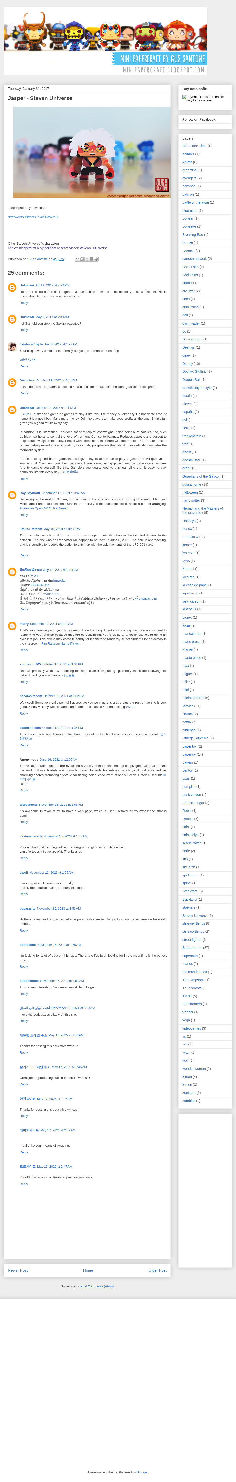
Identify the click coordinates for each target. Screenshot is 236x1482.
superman (190, 956)
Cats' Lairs (190, 267)
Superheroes (192, 948)
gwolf (24, 872)
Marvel (187, 649)
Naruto (187, 714)
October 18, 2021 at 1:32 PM (64, 696)
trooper (187, 1012)
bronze (187, 243)
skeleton (188, 867)
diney (186, 355)
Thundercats (192, 988)
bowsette (189, 226)
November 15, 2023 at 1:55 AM (61, 804)
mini (185, 690)
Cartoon (188, 251)
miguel (187, 674)
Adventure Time (194, 146)
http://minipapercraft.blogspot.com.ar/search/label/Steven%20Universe (58, 248)
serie (186, 851)
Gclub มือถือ (69, 472)
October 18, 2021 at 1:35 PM (62, 728)
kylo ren (188, 577)
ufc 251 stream (31, 529)
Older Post (157, 1270)
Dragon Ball (191, 379)
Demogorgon (192, 339)
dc (184, 331)
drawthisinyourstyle (197, 388)
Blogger (142, 1472)
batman (188, 194)
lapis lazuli (190, 593)
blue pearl (190, 210)
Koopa (187, 569)
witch (186, 1052)
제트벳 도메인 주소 (33, 1035)
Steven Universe (195, 915)
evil (185, 420)
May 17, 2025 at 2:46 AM (66, 1035)
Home (88, 1270)
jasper (187, 545)
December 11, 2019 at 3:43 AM (64, 493)
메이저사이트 (29, 1130)
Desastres (27, 380)
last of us (189, 609)
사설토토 (68, 675)
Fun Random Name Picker (60, 643)
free (185, 444)
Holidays (189, 521)
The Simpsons (193, 980)
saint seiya (190, 835)
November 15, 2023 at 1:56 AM (59, 908)
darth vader (191, 323)
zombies (188, 1101)
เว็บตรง (34, 576)
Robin (187, 811)
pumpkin (188, 787)
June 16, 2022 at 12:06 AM (58, 759)
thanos (187, 964)
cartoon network (194, 259)
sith (185, 859)
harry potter (191, 500)
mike (186, 682)
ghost (186, 452)
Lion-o (187, 617)
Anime (187, 162)
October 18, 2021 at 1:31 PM (62, 664)
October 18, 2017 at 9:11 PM (56, 380)
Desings (188, 347)
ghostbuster (191, 460)
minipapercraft (193, 698)
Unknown (27, 285)
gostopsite (28, 944)
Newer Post (18, 1270)
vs (184, 1036)
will (184, 1044)
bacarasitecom (31, 696)
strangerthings (193, 931)
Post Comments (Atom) (97, 1286)
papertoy (189, 754)
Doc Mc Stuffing (194, 371)
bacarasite (27, 908)
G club (24, 414)
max (185, 666)
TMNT (187, 996)
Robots (187, 819)
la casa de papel (194, 585)
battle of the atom (195, 202)
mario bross (191, 642)
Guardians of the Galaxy (201, 476)
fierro (186, 428)
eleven (187, 404)
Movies (187, 706)
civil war (188, 291)
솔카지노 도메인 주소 (35, 1067)
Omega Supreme (195, 738)
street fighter (192, 940)
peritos (187, 770)
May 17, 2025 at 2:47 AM (57, 1130)
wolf (185, 1060)
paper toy (189, 746)
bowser (187, 218)
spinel (187, 883)
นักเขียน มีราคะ (31, 570)
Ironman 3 (190, 537)
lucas (186, 625)
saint (186, 827)
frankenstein (191, 436)
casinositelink (30, 728)
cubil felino (190, 307)
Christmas (190, 275)
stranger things (193, 923)
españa (188, 412)
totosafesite (29, 804)
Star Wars (190, 891)
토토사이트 (28, 1166)
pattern (187, 762)
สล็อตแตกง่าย (40, 585)
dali (185, 315)
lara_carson (191, 601)
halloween (190, 492)
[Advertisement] (202, 1189)
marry (24, 624)
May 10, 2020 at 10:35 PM (62, 529)
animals (188, 154)
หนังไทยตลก (28, 359)
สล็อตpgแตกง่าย (145, 598)
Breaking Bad (192, 235)
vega (186, 1020)
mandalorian (191, 633)
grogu (186, 468)
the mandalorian (194, 972)
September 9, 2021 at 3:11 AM (51, 624)
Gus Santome (38, 259)
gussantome (191, 484)
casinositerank (31, 836)
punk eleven (191, 795)
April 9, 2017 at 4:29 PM (53, 285)
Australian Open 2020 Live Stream (44, 508)
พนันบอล (52, 594)
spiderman (190, 875)
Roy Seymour (30, 493)
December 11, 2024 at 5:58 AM (73, 1008)
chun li (187, 283)
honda (187, 529)
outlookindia (29, 981)
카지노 (130, 707)
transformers (192, 1004)
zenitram (189, 1093)
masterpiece (191, 658)
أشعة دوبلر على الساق (35, 1008)
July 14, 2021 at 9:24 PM (60, 570)
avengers (189, 178)
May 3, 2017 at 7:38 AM (52, 317)
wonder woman (194, 1069)
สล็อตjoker (59, 580)
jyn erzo (188, 553)
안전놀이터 (28, 1099)
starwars (188, 907)
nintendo (189, 730)
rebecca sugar (193, 803)
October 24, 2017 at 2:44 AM (56, 407)
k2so (186, 561)
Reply (24, 303)
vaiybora (26, 344)
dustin (187, 396)
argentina (189, 170)
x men (187, 1077)
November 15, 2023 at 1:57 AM (62, 981)
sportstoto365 (30, 664)
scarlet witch (191, 843)
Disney (187, 364)
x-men (187, 1085)
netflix (187, 722)
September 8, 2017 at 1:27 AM (55, 344)
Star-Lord (189, 899)
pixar (186, 778)
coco (186, 299)
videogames (191, 1028)
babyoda (189, 186)
